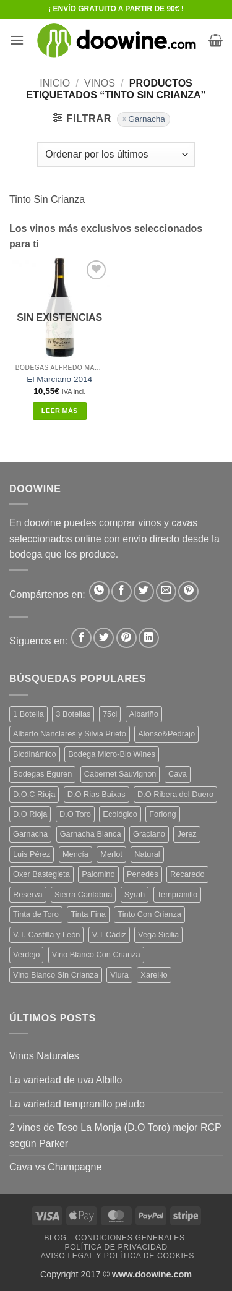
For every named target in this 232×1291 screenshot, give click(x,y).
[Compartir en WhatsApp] (99, 591)
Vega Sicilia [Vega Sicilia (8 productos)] (158, 934)
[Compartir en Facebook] (121, 591)
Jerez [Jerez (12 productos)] (186, 833)
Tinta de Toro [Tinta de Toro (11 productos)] (36, 914)
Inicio (55, 83)
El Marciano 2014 (59, 379)
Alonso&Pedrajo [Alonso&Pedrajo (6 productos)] (166, 733)
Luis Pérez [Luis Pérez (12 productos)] (31, 854)
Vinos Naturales (44, 1055)
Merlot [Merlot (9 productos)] (111, 854)
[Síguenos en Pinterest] (126, 638)
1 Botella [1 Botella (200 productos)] (28, 713)
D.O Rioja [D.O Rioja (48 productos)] (30, 814)
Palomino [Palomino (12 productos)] (98, 874)
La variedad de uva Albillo (65, 1080)
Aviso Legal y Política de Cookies (117, 1255)
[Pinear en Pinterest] (188, 591)
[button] (16, 40)
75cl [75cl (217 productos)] (110, 713)
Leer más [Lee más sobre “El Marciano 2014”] (59, 410)
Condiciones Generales (129, 1237)
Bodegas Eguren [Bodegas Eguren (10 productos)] (42, 773)
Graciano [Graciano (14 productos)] (149, 833)
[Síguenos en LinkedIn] (149, 638)
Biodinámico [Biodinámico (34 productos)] (34, 754)
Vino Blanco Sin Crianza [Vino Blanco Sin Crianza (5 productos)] (55, 974)
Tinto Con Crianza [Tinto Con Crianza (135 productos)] (149, 914)
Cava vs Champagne (55, 1167)
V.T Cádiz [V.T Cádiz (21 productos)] (109, 934)
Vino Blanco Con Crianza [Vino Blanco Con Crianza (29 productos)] (96, 954)
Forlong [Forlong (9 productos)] (162, 814)
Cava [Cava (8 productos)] (177, 773)
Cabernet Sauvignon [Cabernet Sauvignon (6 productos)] (120, 773)
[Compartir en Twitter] (144, 591)
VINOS (99, 83)
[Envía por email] (166, 591)
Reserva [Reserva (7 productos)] (28, 894)
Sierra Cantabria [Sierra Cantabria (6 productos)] (83, 894)
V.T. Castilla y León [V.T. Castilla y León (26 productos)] (46, 934)
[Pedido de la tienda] (115, 154)
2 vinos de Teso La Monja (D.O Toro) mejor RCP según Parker (115, 1135)
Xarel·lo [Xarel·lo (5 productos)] (153, 974)
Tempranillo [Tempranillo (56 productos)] (177, 894)
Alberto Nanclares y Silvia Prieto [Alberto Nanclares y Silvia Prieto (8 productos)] (69, 733)
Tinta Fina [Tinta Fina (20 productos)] (88, 914)
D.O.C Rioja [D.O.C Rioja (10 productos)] (34, 794)
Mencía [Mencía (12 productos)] (75, 854)
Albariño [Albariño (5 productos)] (143, 713)
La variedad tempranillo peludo (77, 1104)
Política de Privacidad (115, 1247)
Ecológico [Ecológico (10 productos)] (120, 814)
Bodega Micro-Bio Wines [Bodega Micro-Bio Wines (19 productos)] (111, 754)
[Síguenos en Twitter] (103, 638)
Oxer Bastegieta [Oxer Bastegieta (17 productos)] (41, 874)
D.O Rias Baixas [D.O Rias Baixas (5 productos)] (96, 794)
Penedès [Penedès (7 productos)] (142, 874)
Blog (55, 1237)
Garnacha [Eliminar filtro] (146, 119)
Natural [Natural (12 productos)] (147, 854)
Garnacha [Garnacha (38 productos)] (30, 833)
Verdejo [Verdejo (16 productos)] (26, 954)
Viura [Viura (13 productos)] (119, 974)
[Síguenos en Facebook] (81, 638)
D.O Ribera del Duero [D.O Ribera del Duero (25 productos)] (175, 794)
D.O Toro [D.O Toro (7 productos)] (75, 814)
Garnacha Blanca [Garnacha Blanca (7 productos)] (90, 833)
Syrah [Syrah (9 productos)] (134, 894)
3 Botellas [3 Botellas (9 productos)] (73, 713)
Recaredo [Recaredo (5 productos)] (187, 874)
